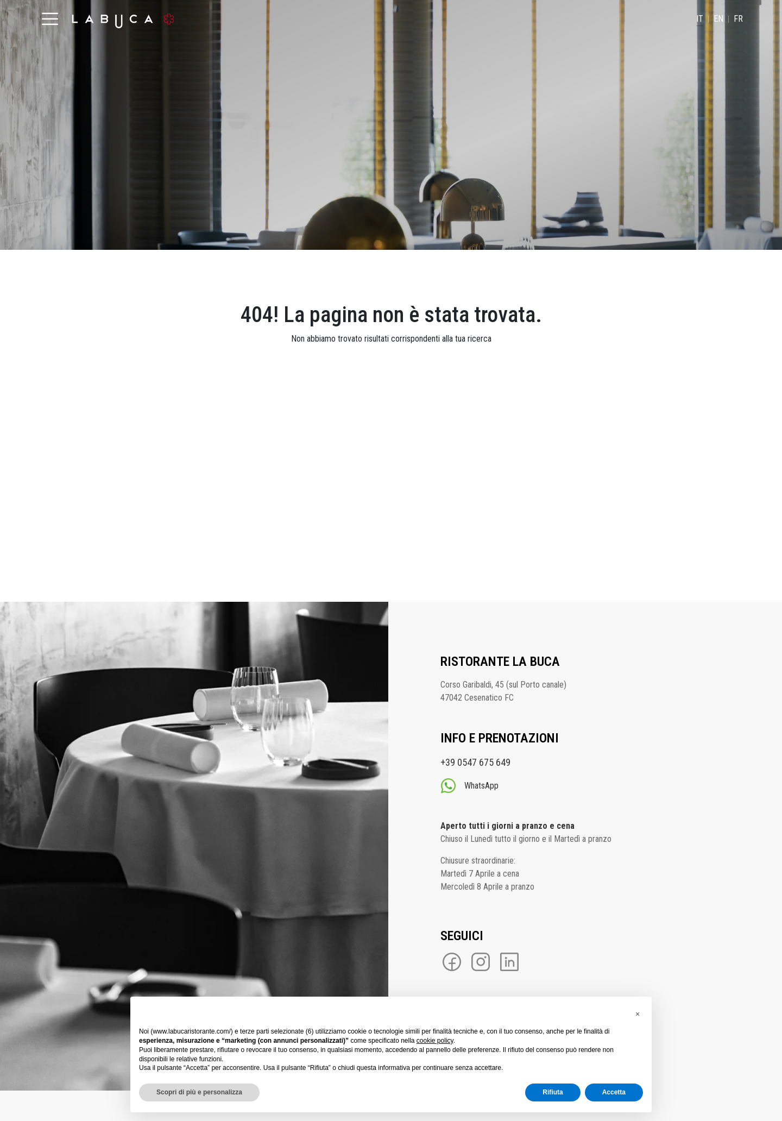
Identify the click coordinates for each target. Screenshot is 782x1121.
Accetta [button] (614, 1092)
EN (718, 19)
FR (738, 19)
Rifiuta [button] (553, 1092)
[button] (637, 1014)
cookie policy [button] (435, 1040)
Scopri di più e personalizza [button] (199, 1092)
